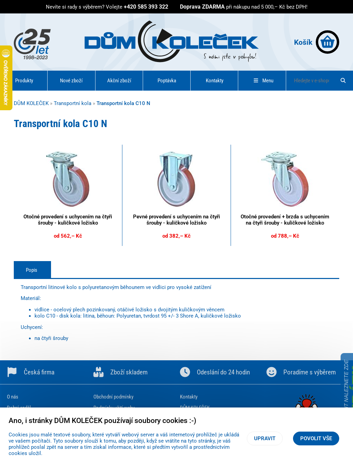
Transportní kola (72, 103)
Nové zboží (71, 81)
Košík (316, 42)
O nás (12, 397)
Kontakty (214, 81)
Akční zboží (119, 81)
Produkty (24, 81)
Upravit (264, 438)
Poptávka (167, 81)
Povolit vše (316, 438)
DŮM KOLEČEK (31, 103)
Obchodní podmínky (113, 397)
